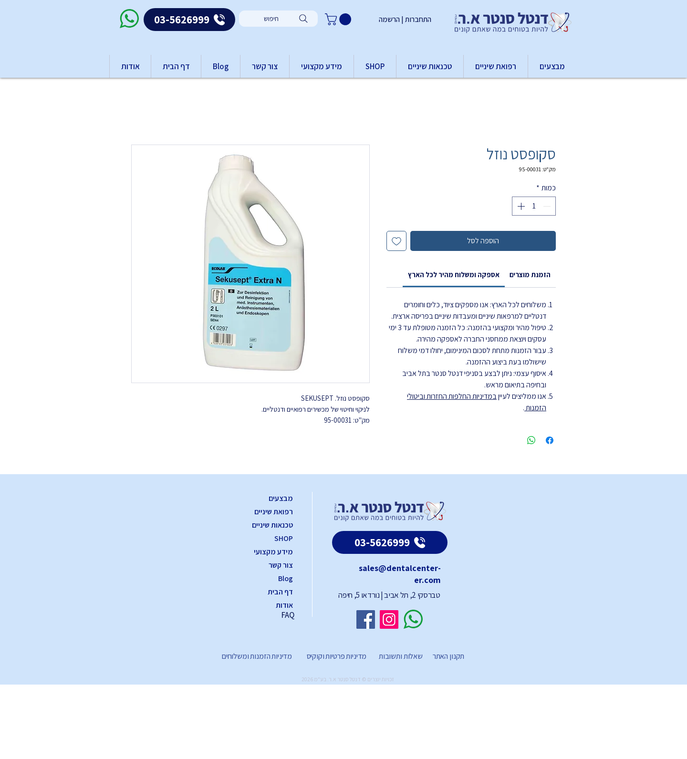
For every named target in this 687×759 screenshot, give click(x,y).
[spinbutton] (534, 206)
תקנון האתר (448, 656)
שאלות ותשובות (400, 656)
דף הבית (280, 592)
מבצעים (281, 498)
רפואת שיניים (273, 512)
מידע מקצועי (273, 552)
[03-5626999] (189, 19)
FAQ (287, 615)
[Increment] (520, 206)
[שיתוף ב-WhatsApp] (531, 440)
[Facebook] (365, 619)
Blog (285, 578)
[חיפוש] (278, 18)
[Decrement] (547, 206)
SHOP (283, 538)
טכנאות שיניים (272, 525)
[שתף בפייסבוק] (549, 440)
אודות (284, 605)
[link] (454, 274)
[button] (339, 19)
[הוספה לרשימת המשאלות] (396, 241)
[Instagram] (389, 619)
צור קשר (281, 565)
